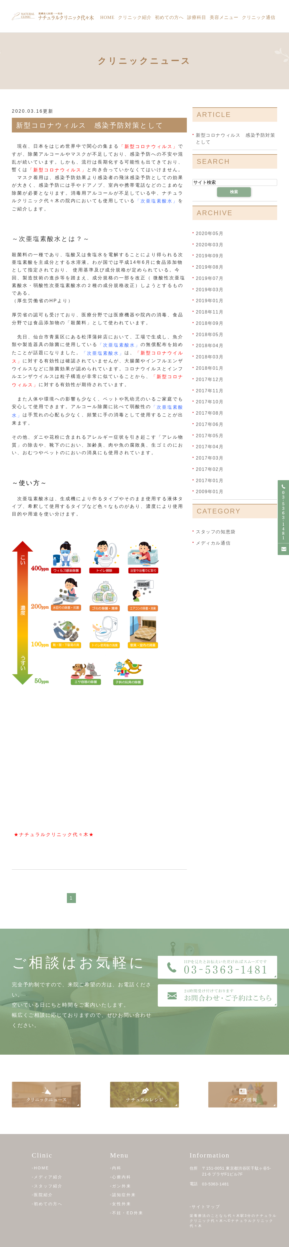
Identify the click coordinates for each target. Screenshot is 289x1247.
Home (107, 17)
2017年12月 (210, 379)
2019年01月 (210, 300)
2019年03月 (210, 289)
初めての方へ (169, 17)
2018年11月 (210, 312)
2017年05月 (210, 435)
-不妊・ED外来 (126, 1213)
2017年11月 (210, 390)
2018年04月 (210, 345)
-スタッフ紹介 (47, 1185)
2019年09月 (210, 255)
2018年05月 (210, 334)
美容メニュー (224, 17)
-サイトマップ (205, 1206)
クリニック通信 (258, 17)
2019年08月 (210, 267)
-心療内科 (121, 1177)
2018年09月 (210, 323)
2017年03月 (210, 458)
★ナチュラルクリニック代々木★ (54, 834)
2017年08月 (210, 413)
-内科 (116, 1168)
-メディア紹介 (47, 1177)
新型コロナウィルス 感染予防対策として (90, 125)
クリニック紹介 (135, 17)
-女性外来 (121, 1204)
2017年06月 (210, 424)
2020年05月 (210, 233)
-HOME (40, 1168)
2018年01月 (210, 368)
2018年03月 (210, 356)
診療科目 (196, 17)
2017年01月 (210, 480)
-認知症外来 (123, 1194)
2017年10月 (210, 401)
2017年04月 (210, 446)
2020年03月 (210, 244)
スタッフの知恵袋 (216, 531)
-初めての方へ (47, 1204)
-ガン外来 (121, 1185)
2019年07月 (210, 278)
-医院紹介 (42, 1194)
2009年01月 (210, 491)
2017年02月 (210, 469)
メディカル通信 (213, 543)
